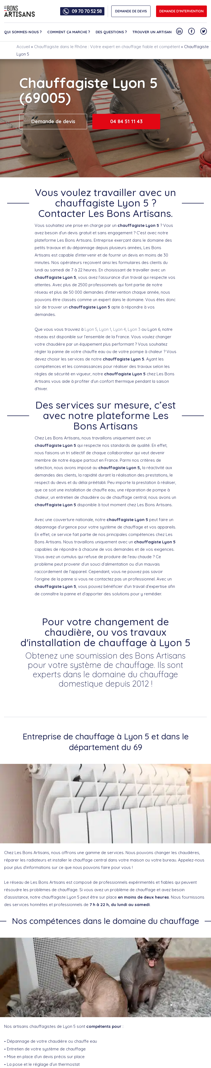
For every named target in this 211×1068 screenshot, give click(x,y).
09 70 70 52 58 (87, 11)
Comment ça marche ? (68, 32)
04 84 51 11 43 (126, 121)
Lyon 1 (105, 329)
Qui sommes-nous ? (23, 32)
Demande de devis (53, 121)
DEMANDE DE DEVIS (131, 11)
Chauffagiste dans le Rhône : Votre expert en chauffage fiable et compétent (107, 46)
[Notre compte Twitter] (203, 31)
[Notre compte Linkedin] (179, 31)
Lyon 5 (91, 329)
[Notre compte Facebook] (191, 31)
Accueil (23, 46)
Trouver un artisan (152, 32)
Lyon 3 (134, 329)
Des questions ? (111, 32)
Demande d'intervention (181, 11)
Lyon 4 (119, 329)
